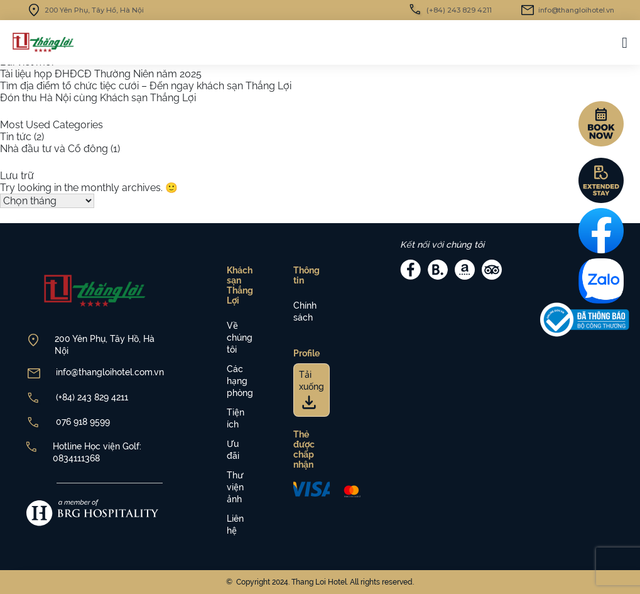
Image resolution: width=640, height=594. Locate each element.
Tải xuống (311, 388)
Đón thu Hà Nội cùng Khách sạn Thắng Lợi (98, 98)
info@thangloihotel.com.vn (110, 372)
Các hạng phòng (240, 381)
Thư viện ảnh (235, 487)
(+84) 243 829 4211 (92, 397)
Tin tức (15, 137)
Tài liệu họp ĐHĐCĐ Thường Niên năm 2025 (101, 74)
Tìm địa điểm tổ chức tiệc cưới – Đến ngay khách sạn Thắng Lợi (145, 86)
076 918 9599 (83, 422)
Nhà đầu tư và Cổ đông (54, 149)
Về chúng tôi (239, 338)
